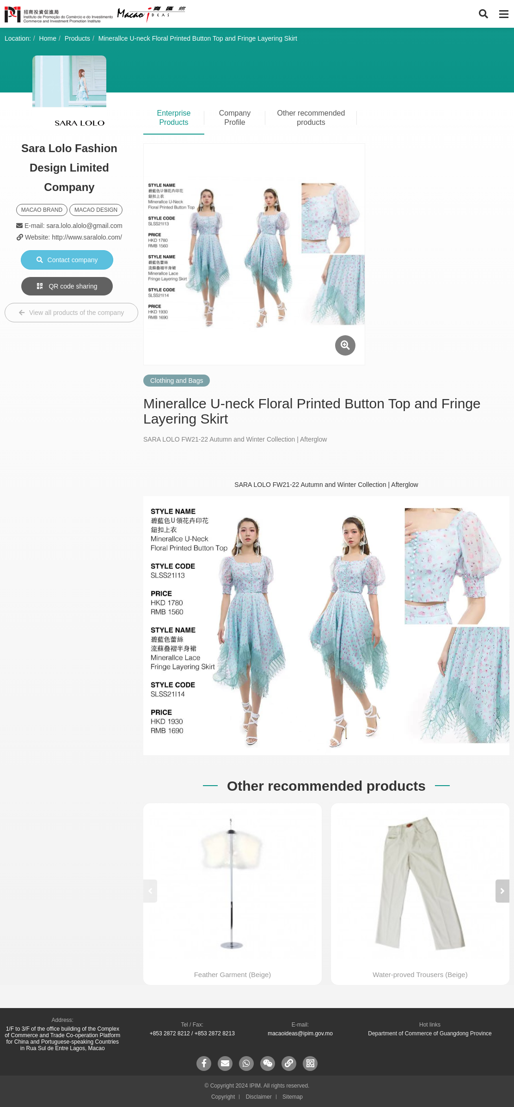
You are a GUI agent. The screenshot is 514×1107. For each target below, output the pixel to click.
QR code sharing (67, 286)
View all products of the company (71, 312)
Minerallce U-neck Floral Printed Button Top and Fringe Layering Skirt (197, 38)
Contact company (67, 260)
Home (47, 38)
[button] (502, 891)
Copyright (223, 1097)
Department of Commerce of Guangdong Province (429, 1033)
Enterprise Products (174, 117)
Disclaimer (259, 1097)
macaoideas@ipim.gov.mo (300, 1033)
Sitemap (292, 1097)
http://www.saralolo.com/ (87, 237)
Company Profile (235, 117)
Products (77, 38)
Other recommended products (311, 117)
